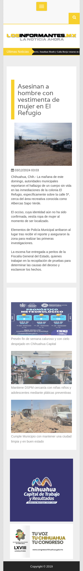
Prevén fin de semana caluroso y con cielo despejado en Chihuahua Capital (40, 340)
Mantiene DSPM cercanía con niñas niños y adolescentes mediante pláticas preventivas (41, 389)
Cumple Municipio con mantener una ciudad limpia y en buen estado (41, 438)
